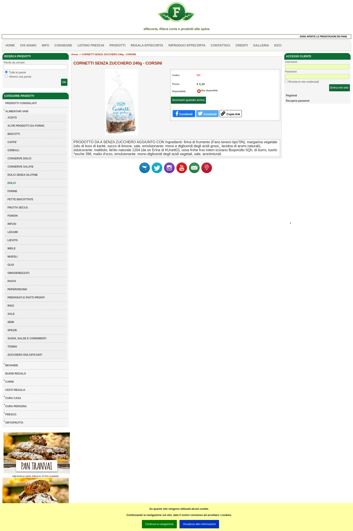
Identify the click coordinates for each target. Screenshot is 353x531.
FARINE (12, 191)
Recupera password (297, 100)
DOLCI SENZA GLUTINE (23, 174)
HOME (10, 45)
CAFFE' (12, 142)
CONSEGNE (63, 45)
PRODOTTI (117, 45)
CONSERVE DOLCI (19, 158)
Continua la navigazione (159, 524)
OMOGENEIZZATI (18, 273)
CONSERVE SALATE (21, 166)
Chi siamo (28, 45)
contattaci (220, 45)
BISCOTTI (14, 134)
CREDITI (241, 45)
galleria (261, 45)
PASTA (12, 281)
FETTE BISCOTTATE (20, 199)
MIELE (12, 248)
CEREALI (13, 150)
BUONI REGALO (15, 373)
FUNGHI (13, 215)
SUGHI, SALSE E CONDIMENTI (27, 338)
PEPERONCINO (17, 289)
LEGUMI (13, 232)
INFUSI (12, 223)
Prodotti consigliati (21, 103)
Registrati (291, 95)
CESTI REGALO (15, 390)
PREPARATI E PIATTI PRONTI (26, 297)
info (45, 45)
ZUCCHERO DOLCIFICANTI (25, 354)
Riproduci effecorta (186, 45)
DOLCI (12, 183)
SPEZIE (12, 330)
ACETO (12, 117)
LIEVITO (13, 240)
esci (278, 45)
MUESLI (12, 256)
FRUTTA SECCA (18, 207)
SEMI (11, 322)
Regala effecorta (147, 45)
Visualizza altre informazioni (199, 524)
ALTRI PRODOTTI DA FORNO (26, 125)
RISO (11, 305)
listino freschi (90, 45)
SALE (11, 313)
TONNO (12, 346)
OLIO (11, 264)
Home (74, 54)
